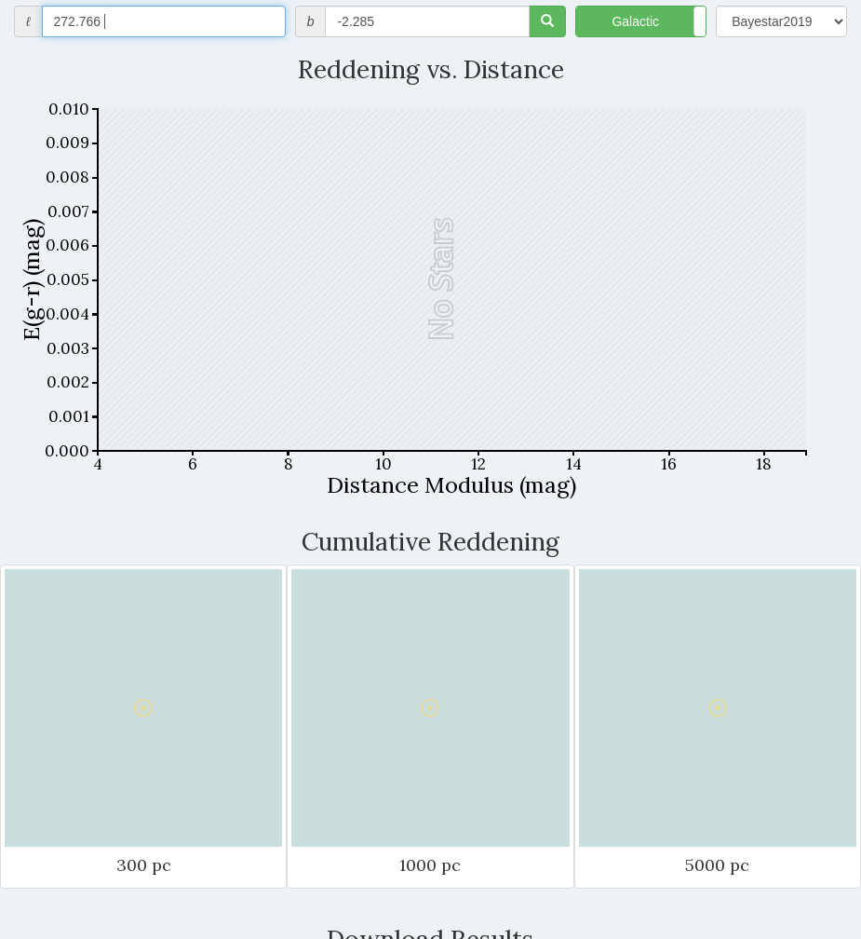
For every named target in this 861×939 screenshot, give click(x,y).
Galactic (635, 21)
